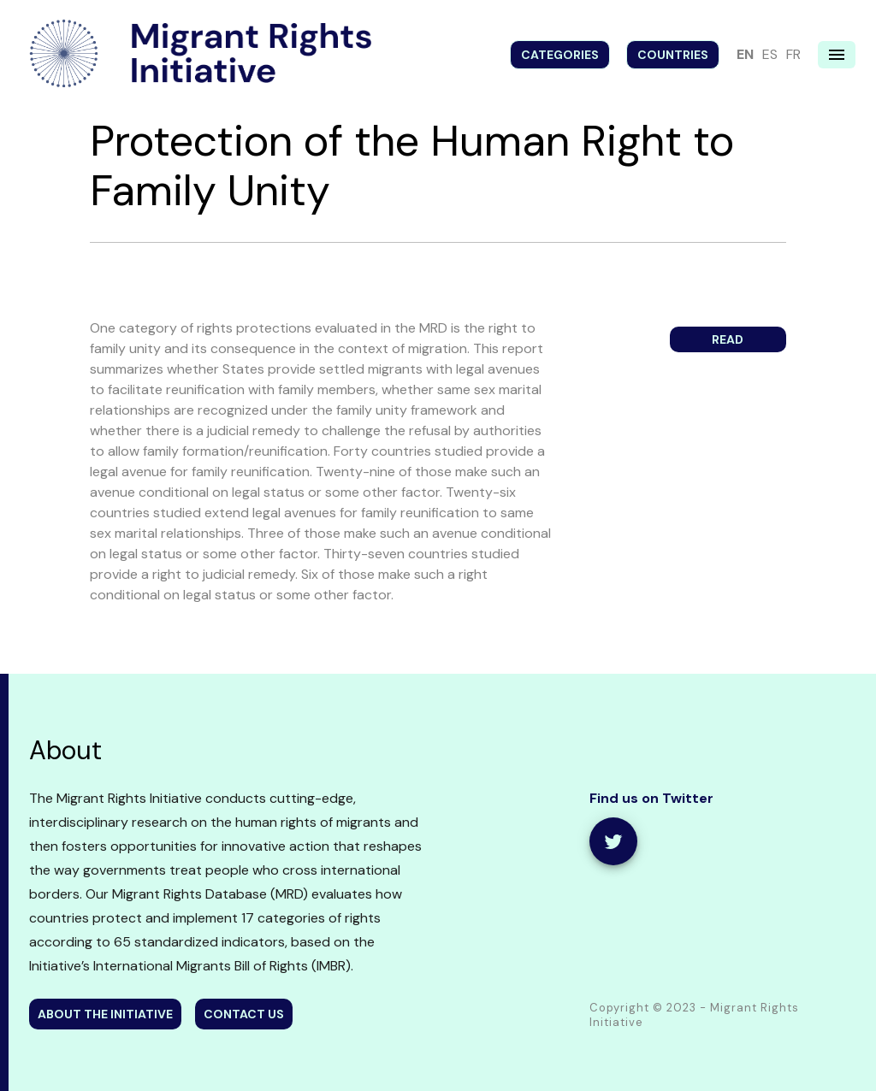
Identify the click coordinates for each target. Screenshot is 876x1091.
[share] (613, 841)
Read (727, 339)
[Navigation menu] (836, 54)
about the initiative (105, 1014)
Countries (673, 55)
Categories (560, 55)
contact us (244, 1014)
